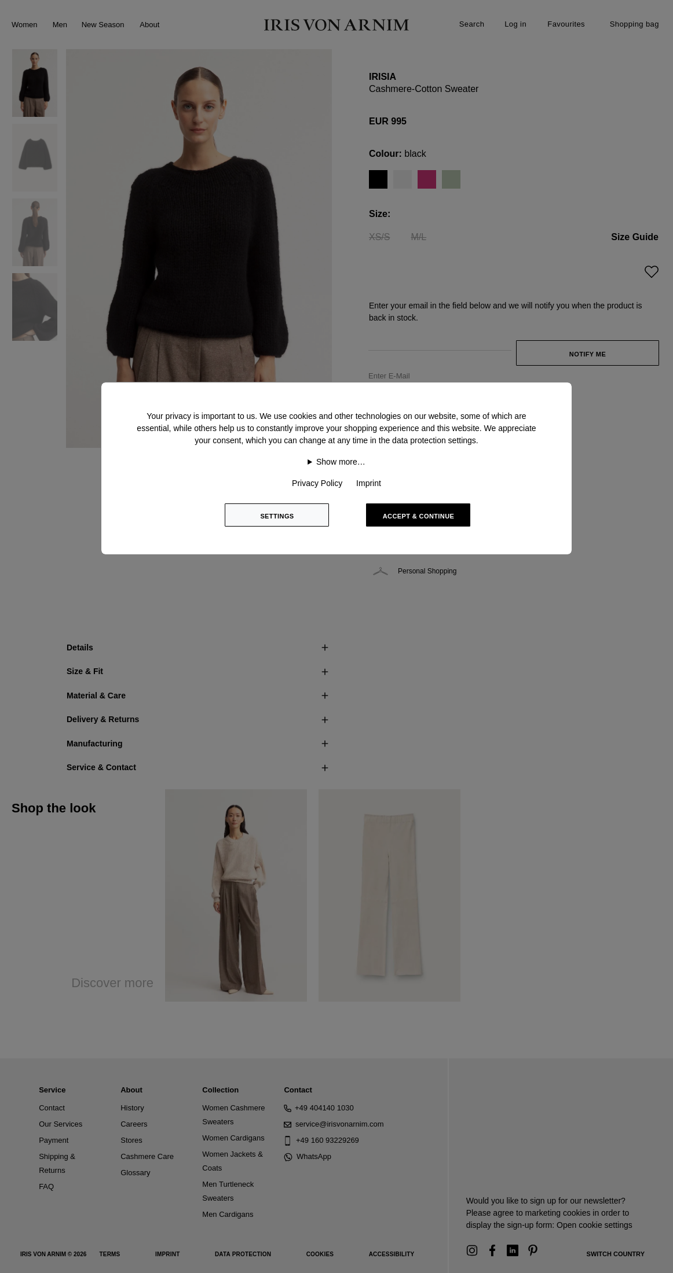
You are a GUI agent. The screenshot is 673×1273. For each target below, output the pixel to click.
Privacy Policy (317, 483)
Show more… (340, 461)
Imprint (368, 483)
